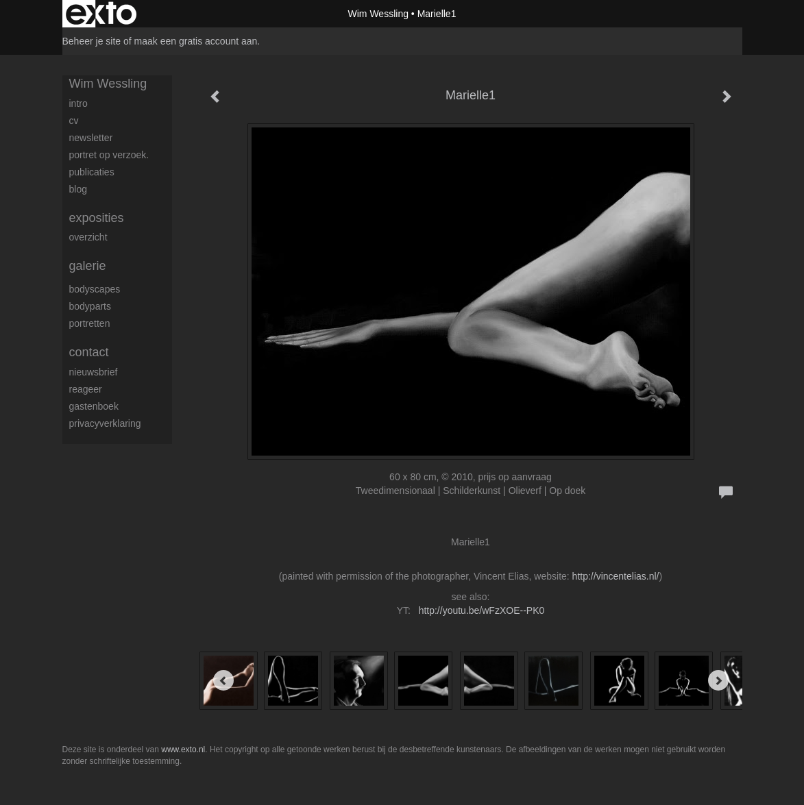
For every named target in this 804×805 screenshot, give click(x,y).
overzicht (88, 237)
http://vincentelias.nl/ (615, 576)
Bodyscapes (95, 289)
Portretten (89, 323)
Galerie (87, 266)
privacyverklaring (105, 423)
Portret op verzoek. (109, 154)
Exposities (96, 218)
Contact (89, 352)
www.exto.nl (183, 749)
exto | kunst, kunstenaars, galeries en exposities (101, 13)
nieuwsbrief (93, 372)
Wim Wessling (378, 13)
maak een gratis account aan (196, 41)
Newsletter (91, 137)
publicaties (91, 171)
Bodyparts (90, 306)
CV (74, 120)
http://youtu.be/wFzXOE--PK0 (482, 610)
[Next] (718, 680)
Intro (78, 103)
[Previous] (223, 680)
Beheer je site (91, 41)
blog (78, 189)
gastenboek (94, 406)
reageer (85, 389)
